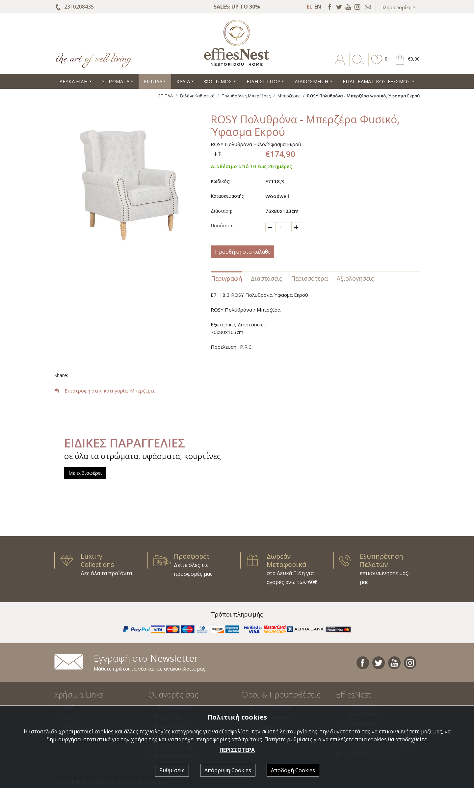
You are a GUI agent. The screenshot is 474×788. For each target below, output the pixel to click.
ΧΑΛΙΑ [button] (183, 81)
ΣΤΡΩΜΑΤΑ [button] (115, 81)
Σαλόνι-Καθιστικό (197, 96)
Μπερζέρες (288, 96)
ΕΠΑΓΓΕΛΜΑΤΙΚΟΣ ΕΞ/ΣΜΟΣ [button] (376, 81)
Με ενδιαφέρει (85, 473)
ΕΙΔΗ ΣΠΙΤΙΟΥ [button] (263, 81)
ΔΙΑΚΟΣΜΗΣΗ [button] (312, 81)
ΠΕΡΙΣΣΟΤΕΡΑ (237, 749)
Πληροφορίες (395, 7)
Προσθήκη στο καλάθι (242, 251)
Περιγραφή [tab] (226, 278)
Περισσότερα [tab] (309, 278)
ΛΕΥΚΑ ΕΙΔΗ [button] (74, 81)
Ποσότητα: (222, 225)
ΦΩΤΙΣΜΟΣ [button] (218, 81)
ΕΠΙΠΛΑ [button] (153, 81)
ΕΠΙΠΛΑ (165, 96)
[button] (376, 64)
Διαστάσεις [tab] (266, 278)
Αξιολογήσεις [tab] (355, 278)
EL (309, 6)
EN (317, 6)
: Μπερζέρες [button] (105, 390)
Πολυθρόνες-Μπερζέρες (246, 96)
